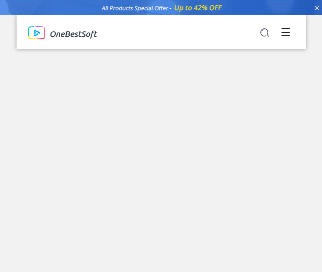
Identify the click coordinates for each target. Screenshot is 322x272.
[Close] (317, 7)
